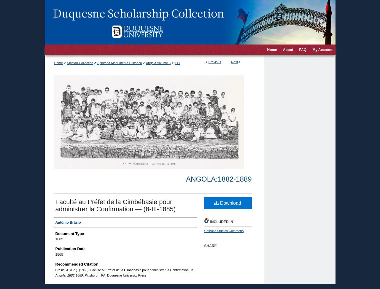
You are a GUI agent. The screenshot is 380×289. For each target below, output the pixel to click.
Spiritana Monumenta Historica (119, 63)
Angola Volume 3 (158, 63)
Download (227, 203)
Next (234, 62)
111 (177, 63)
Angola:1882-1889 (219, 179)
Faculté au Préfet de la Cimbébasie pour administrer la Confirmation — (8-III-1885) (115, 205)
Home (58, 63)
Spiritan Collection (80, 63)
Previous (215, 62)
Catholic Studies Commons (224, 231)
